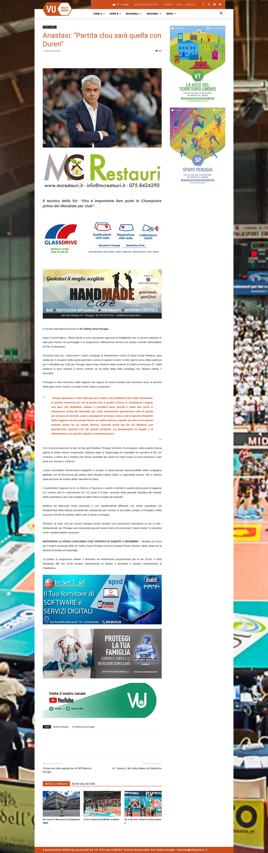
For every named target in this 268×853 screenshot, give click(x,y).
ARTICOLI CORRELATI (56, 784)
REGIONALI (134, 13)
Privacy (179, 4)
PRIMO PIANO (50, 27)
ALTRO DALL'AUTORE (83, 784)
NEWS (171, 13)
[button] (221, 13)
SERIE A (99, 13)
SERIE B (115, 13)
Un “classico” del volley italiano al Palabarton (137, 768)
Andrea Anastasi (61, 726)
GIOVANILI (153, 13)
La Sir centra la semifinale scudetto (101, 819)
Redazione (190, 4)
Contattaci (167, 4)
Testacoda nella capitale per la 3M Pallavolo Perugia (67, 770)
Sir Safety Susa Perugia (83, 726)
